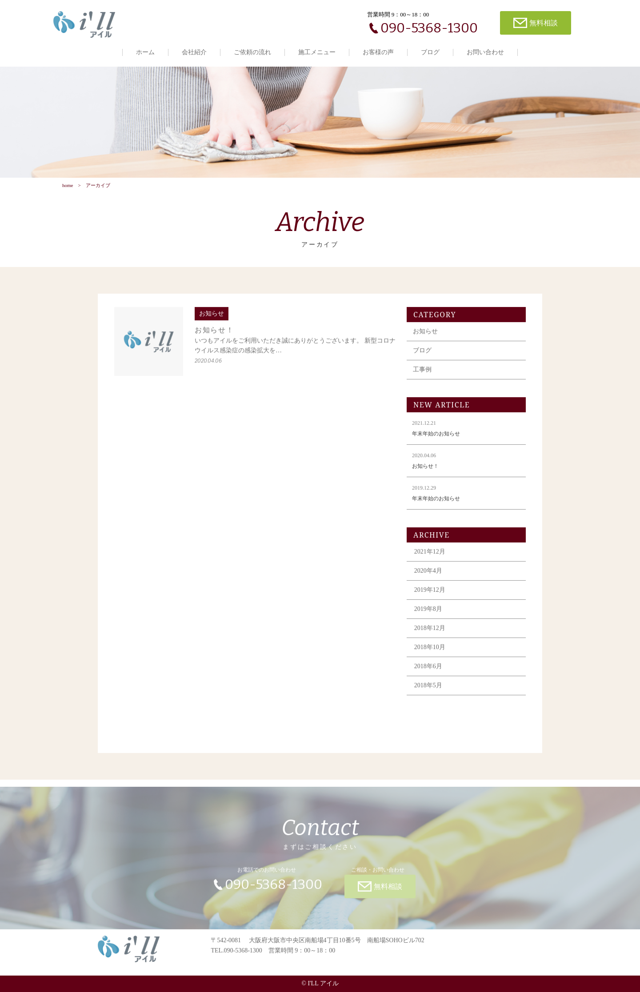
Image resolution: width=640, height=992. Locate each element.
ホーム (145, 52)
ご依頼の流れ (252, 52)
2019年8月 (428, 613)
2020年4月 (428, 575)
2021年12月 (429, 556)
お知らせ (425, 335)
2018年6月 (428, 670)
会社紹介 (194, 52)
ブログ (430, 52)
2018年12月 (429, 632)
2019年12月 (429, 594)
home (67, 185)
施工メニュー (317, 52)
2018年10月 (429, 651)
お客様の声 (378, 52)
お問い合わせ (485, 52)
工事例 (422, 374)
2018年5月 (428, 689)
